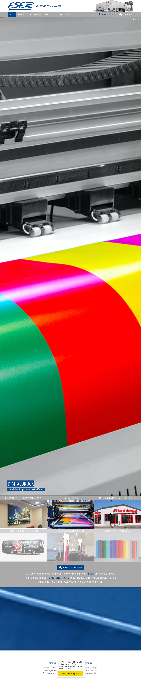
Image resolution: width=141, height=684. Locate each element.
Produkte (22, 14)
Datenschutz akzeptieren (70, 673)
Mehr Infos (70, 668)
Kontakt (59, 14)
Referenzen (35, 14)
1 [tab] (133, 19)
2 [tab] (135, 19)
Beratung (125, 14)
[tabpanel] (70, 256)
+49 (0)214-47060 (107, 14)
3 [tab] (138, 19)
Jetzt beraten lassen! (70, 567)
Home (12, 14)
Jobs (69, 14)
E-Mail (91, 573)
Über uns (48, 14)
